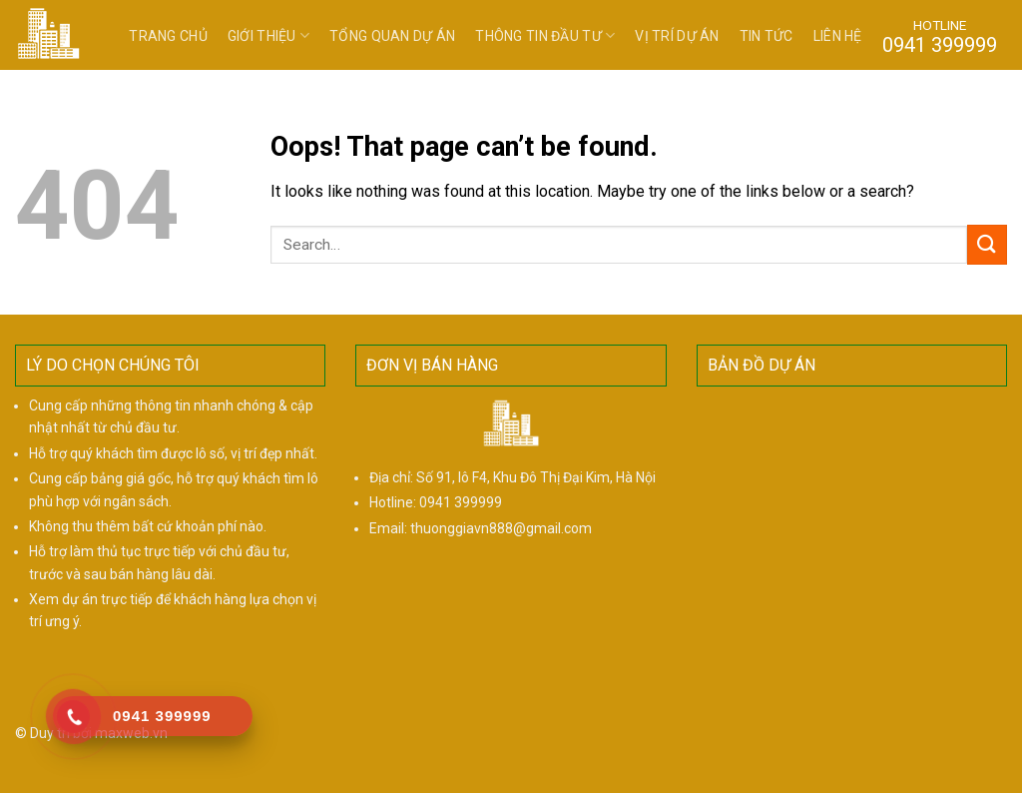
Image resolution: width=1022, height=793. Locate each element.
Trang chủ (168, 36)
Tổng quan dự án (392, 36)
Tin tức (766, 36)
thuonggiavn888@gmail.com (501, 528)
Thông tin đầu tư (545, 35)
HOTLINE (939, 36)
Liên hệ (837, 36)
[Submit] (987, 244)
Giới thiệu (268, 35)
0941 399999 (460, 502)
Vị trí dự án (677, 36)
